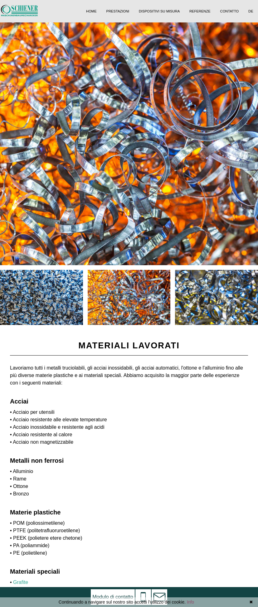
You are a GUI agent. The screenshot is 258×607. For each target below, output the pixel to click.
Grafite (20, 582)
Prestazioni (117, 11)
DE (250, 11)
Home (91, 11)
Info (190, 602)
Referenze (200, 11)
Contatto (229, 11)
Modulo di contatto (112, 597)
